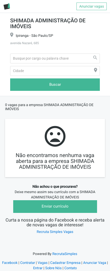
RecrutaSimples (64, 254)
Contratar (27, 263)
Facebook (10, 263)
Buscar (55, 84)
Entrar (37, 268)
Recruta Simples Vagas (55, 232)
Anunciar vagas (91, 6)
